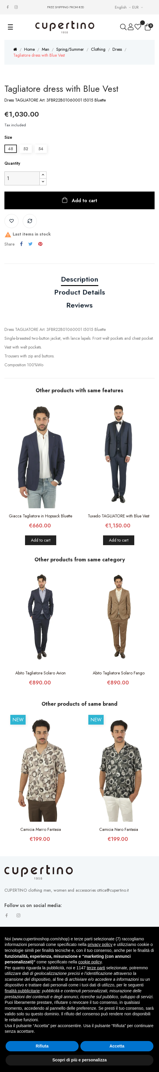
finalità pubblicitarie (22, 990)
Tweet (30, 244)
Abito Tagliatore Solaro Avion (40, 673)
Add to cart (83, 200)
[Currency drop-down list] (138, 7)
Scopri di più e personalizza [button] (79, 1060)
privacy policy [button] (100, 944)
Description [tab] (79, 279)
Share (21, 244)
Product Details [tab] (79, 292)
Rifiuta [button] (42, 1046)
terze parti (96, 967)
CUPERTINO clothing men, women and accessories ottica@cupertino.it (66, 890)
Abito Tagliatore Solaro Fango (119, 673)
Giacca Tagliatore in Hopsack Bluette (40, 516)
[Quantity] (22, 178)
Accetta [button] (117, 1046)
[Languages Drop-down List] (123, 7)
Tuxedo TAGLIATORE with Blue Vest (118, 516)
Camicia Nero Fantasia (118, 829)
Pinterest (40, 244)
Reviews (79, 305)
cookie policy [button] (90, 962)
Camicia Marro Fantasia (40, 829)
